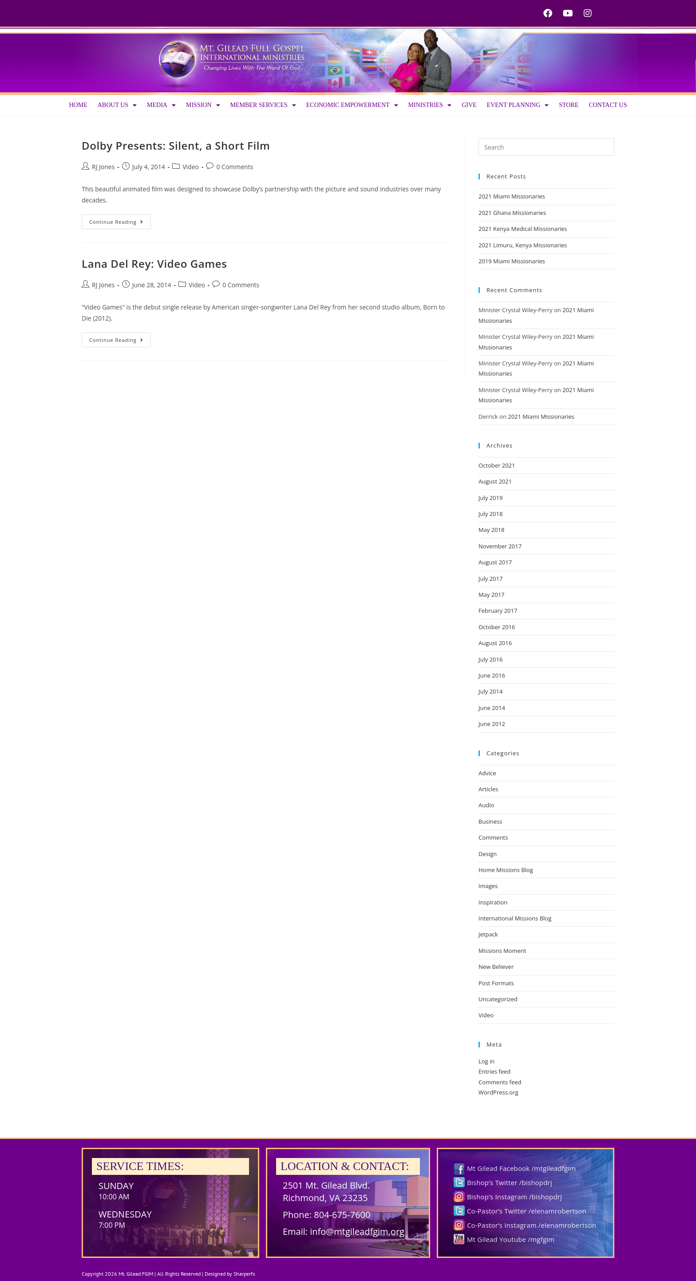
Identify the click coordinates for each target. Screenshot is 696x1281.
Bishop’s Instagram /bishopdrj (514, 1196)
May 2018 (491, 530)
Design (487, 854)
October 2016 (496, 627)
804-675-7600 (342, 1215)
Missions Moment (502, 951)
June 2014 (491, 708)
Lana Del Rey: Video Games (154, 263)
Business (490, 821)
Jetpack (488, 934)
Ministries (430, 105)
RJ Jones (103, 167)
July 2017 (490, 579)
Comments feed (499, 1082)
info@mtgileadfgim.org (357, 1231)
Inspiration (492, 902)
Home (78, 105)
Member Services (263, 105)
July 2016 (490, 659)
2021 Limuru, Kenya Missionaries (522, 245)
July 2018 (490, 514)
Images (488, 886)
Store (568, 105)
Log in (486, 1061)
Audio (486, 805)
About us (117, 105)
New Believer (496, 967)
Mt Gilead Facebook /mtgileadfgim (521, 1168)
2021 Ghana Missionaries (512, 213)
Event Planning (518, 105)
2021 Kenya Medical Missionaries (522, 229)
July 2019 (490, 498)
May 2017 (491, 595)
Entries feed (494, 1071)
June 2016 (491, 675)
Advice (487, 773)
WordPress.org (498, 1092)
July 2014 (490, 691)
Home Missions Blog (505, 870)
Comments (493, 837)
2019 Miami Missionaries (511, 261)
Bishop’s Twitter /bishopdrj (509, 1182)
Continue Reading (120, 219)
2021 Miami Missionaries (511, 196)
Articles (488, 789)
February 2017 (497, 611)
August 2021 (495, 481)
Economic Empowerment (352, 105)
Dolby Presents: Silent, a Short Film (176, 145)
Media (161, 105)
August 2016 (495, 643)
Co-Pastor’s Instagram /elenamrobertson (531, 1225)
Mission (203, 105)
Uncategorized (498, 999)
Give (469, 105)
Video (190, 167)
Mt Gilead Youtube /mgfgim (510, 1239)
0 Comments (234, 167)
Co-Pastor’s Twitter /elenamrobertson (526, 1210)
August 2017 (495, 562)
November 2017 (500, 546)
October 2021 (496, 465)
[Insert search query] (546, 147)
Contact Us (608, 105)
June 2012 (491, 724)
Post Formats (496, 983)
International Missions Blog (514, 918)
